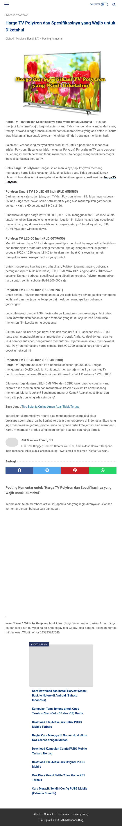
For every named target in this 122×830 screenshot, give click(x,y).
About (36, 818)
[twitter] (47, 471)
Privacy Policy (81, 818)
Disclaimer (63, 818)
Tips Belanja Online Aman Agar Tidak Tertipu (50, 407)
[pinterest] (75, 471)
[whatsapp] (102, 471)
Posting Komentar (52, 39)
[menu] (8, 4)
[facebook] (19, 471)
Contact (48, 818)
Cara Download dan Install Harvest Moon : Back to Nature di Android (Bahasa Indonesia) (59, 698)
